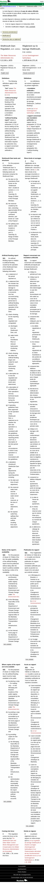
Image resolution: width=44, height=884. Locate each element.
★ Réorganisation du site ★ (9, 6)
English (42, 1)
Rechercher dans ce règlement (11, 39)
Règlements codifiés (32, 6)
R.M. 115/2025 (30, 27)
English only (4, 73)
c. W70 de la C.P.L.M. (30, 60)
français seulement (28, 73)
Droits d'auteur (22, 872)
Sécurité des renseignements (22, 874)
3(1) (4, 258)
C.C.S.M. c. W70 (6, 60)
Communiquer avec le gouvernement (22, 877)
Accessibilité (22, 866)
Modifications (6, 35)
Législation (4, 4)
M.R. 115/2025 (7, 644)
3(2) (4, 555)
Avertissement (22, 869)
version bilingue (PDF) (10, 15)
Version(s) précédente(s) (10, 32)
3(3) (4, 669)
